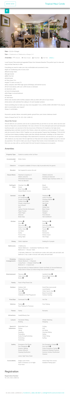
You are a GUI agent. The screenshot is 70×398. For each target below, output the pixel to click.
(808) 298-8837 (36, 393)
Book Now (10, 4)
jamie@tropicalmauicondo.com (53, 393)
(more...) (51, 58)
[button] (2, 31)
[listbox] (35, 31)
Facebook (26, 393)
